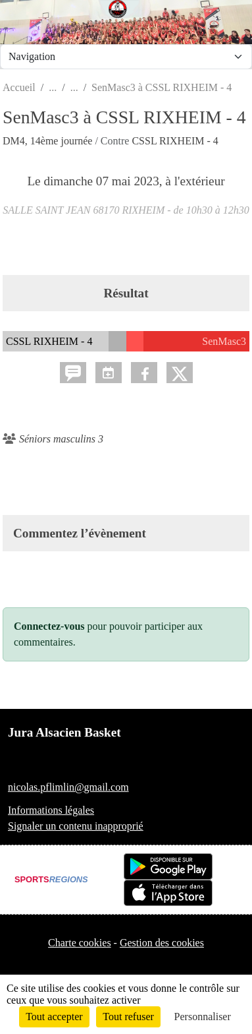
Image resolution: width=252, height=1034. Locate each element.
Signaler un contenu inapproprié (75, 826)
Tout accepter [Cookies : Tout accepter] (54, 1016)
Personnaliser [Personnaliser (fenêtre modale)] (202, 1016)
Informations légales (51, 810)
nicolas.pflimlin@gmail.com (68, 787)
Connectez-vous (49, 626)
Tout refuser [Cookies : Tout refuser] (128, 1016)
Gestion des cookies (162, 942)
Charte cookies (79, 942)
